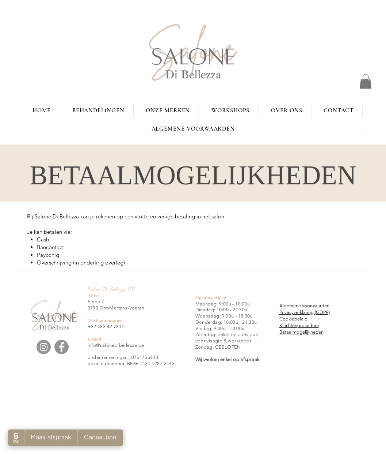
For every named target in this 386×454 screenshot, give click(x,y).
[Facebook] (61, 347)
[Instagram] (44, 347)
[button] (365, 81)
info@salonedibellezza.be (116, 345)
